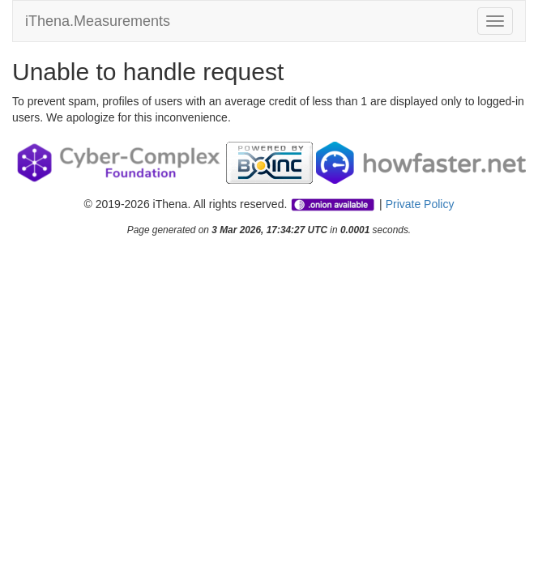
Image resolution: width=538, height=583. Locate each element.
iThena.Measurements (97, 21)
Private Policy (420, 204)
